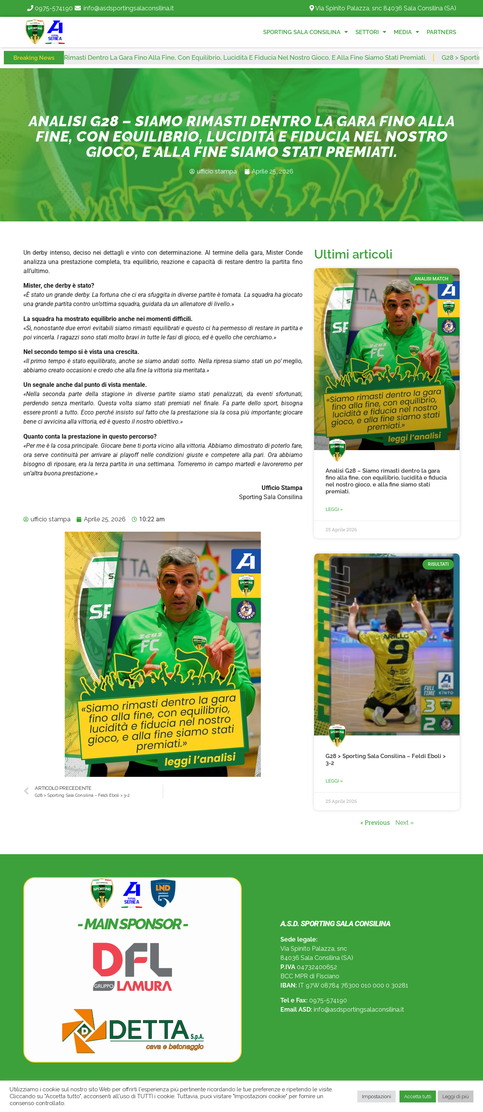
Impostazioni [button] (376, 1096)
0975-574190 (54, 8)
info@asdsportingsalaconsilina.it (129, 8)
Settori (370, 32)
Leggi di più (455, 1096)
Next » (404, 822)
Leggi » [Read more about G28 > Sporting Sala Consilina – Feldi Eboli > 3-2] (334, 781)
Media (406, 32)
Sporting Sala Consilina (305, 32)
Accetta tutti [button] (417, 1096)
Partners (441, 32)
